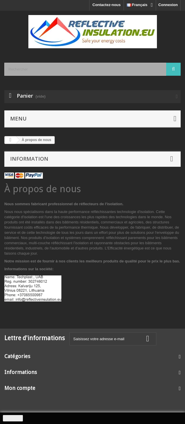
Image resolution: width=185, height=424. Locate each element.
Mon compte (19, 388)
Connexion (168, 5)
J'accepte (12, 418)
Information (29, 158)
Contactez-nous (106, 5)
